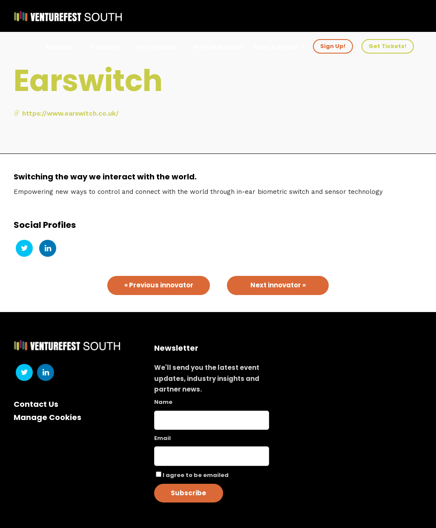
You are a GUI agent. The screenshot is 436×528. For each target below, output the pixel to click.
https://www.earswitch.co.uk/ (66, 113)
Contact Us (36, 404)
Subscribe (188, 492)
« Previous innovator (158, 285)
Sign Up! (332, 46)
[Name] (212, 420)
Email (162, 438)
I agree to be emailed (196, 475)
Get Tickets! (387, 46)
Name (163, 402)
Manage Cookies (47, 417)
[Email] (212, 456)
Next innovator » (278, 285)
